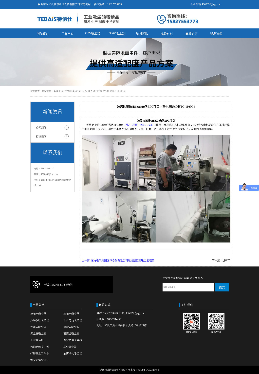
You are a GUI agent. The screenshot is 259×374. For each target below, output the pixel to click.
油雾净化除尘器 (72, 353)
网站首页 (43, 33)
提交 (222, 287)
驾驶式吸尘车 (71, 327)
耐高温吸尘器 (71, 333)
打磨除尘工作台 (39, 353)
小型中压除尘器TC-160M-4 (140, 124)
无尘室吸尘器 (38, 333)
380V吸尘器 (117, 33)
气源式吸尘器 (38, 327)
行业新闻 (41, 136)
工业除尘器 (70, 346)
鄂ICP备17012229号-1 (148, 370)
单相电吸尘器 (38, 313)
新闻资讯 (142, 33)
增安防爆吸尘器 (72, 340)
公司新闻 (41, 127)
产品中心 (68, 33)
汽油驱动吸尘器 (39, 346)
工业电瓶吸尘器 (72, 320)
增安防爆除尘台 (39, 360)
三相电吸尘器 (71, 313)
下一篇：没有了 (221, 260)
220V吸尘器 (92, 33)
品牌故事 (191, 33)
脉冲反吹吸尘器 (39, 320)
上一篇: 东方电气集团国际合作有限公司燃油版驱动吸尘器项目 (118, 260)
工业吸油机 (37, 340)
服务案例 (167, 33)
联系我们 (216, 33)
